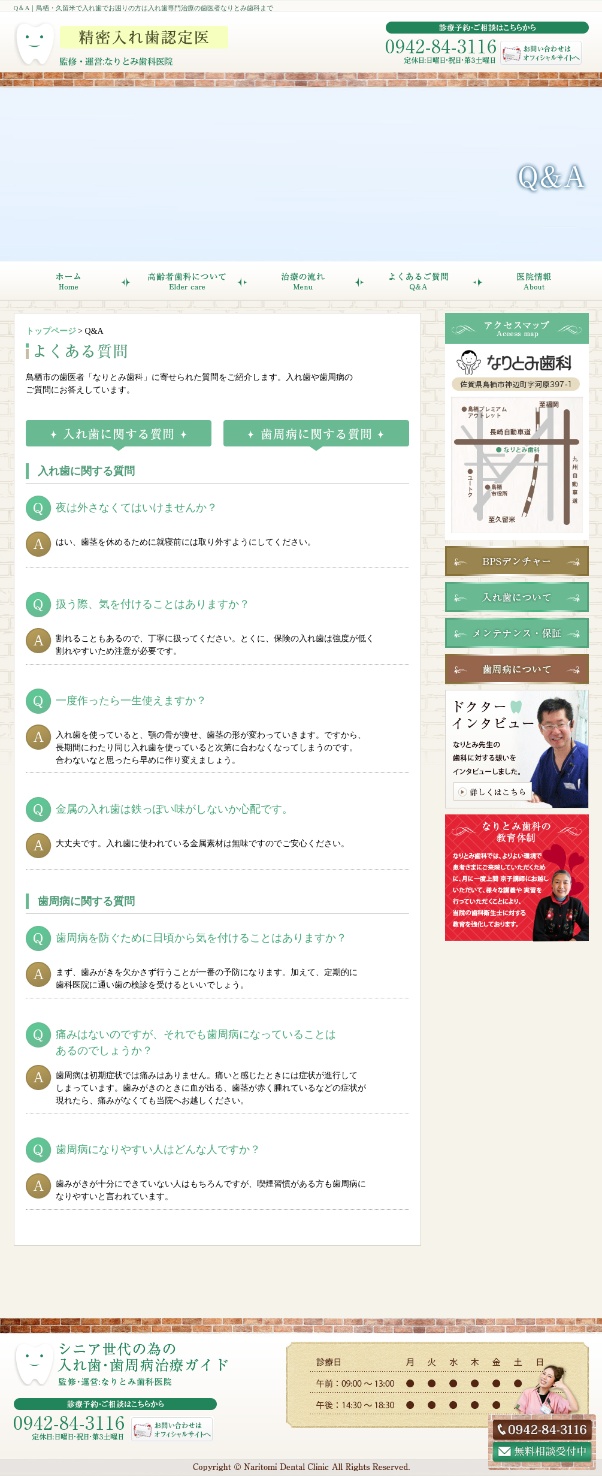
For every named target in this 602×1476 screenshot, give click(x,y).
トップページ (51, 331)
